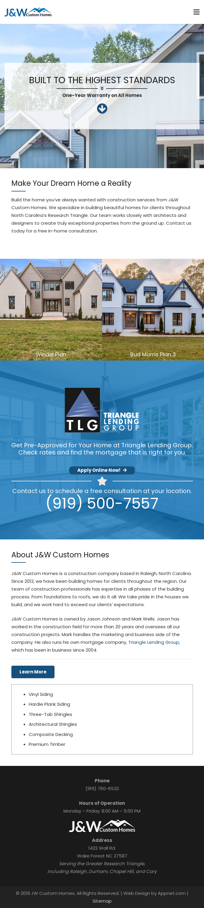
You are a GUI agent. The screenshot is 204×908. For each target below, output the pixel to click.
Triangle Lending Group (153, 642)
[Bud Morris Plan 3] (153, 310)
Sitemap (102, 901)
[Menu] (196, 11)
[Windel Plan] (51, 310)
